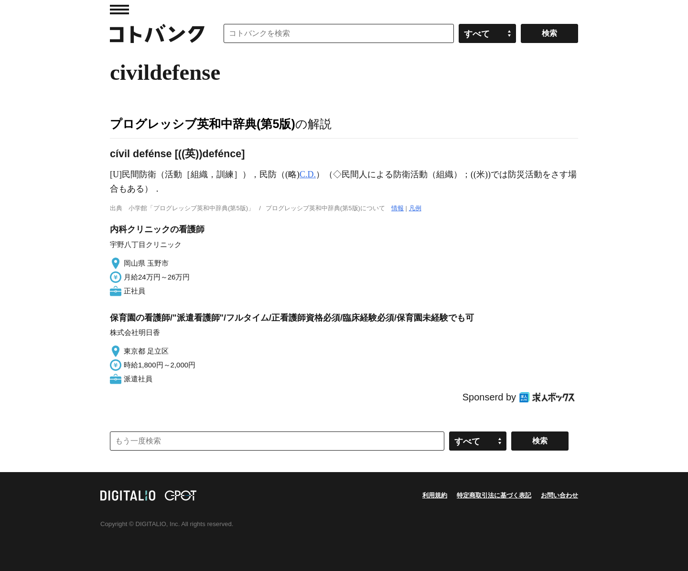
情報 (397, 208)
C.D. (308, 174)
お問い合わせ (559, 495)
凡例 (415, 208)
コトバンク (157, 33)
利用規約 (434, 495)
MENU (119, 9)
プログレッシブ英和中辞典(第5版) (202, 123)
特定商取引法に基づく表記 (494, 495)
